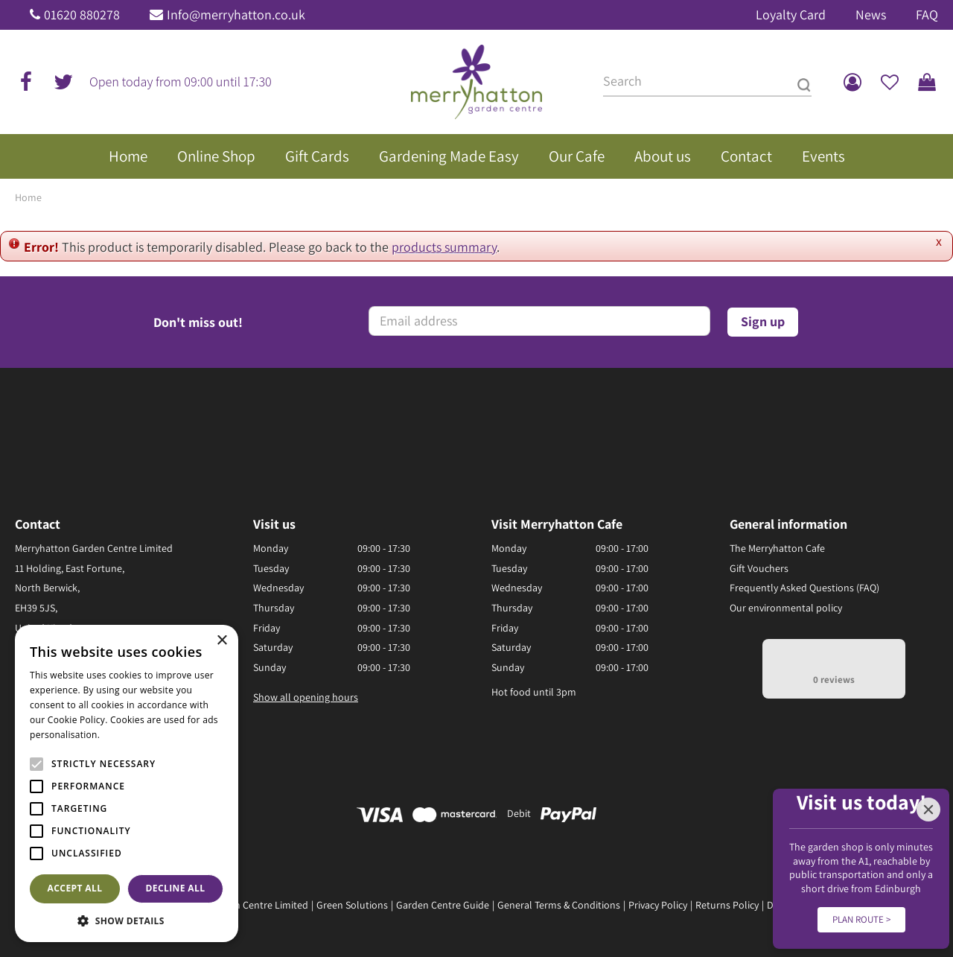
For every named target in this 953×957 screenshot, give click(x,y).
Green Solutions (352, 905)
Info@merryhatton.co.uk (236, 14)
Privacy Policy (657, 905)
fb (26, 82)
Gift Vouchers (759, 568)
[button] (126, 920)
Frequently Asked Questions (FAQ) (804, 587)
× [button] (221, 640)
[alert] (126, 783)
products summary (444, 246)
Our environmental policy (786, 607)
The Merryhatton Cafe (777, 548)
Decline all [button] (175, 888)
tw (63, 82)
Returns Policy (727, 905)
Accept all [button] (75, 888)
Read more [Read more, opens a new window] (126, 734)
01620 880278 (82, 14)
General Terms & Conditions (558, 905)
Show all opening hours (305, 697)
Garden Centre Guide (442, 905)
